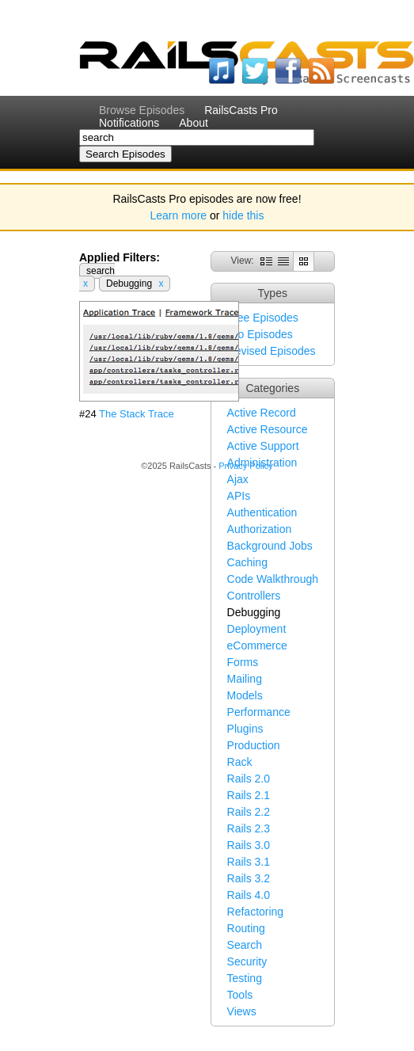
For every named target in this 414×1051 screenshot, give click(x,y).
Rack (240, 762)
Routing (246, 928)
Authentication (262, 512)
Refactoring (255, 911)
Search (244, 945)
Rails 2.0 (248, 778)
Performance (259, 712)
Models (245, 695)
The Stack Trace (136, 414)
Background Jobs (270, 545)
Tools (240, 994)
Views (241, 1011)
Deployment (257, 629)
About (193, 122)
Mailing (244, 678)
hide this (243, 215)
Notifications (129, 122)
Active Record (261, 412)
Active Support (263, 446)
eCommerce (257, 645)
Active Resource (267, 429)
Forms (243, 662)
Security (247, 961)
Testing (244, 978)
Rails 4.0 (248, 895)
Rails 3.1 (248, 861)
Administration (262, 462)
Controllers (254, 595)
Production (253, 745)
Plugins (245, 728)
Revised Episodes (271, 351)
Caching (247, 562)
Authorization (259, 529)
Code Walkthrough (272, 579)
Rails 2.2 (248, 811)
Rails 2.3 (248, 828)
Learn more (178, 215)
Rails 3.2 (248, 878)
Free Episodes (262, 317)
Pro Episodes (260, 334)
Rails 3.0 (248, 845)
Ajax (238, 479)
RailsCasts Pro (241, 110)
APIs (239, 495)
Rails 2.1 (248, 795)
